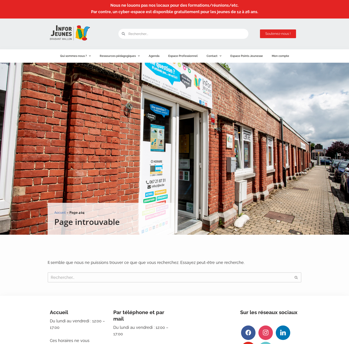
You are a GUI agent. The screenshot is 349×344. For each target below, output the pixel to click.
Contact (214, 56)
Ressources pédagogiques (120, 56)
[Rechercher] (169, 277)
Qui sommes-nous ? (75, 56)
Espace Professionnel (183, 56)
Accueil (60, 213)
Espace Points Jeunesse (246, 56)
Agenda (154, 56)
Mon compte (280, 56)
